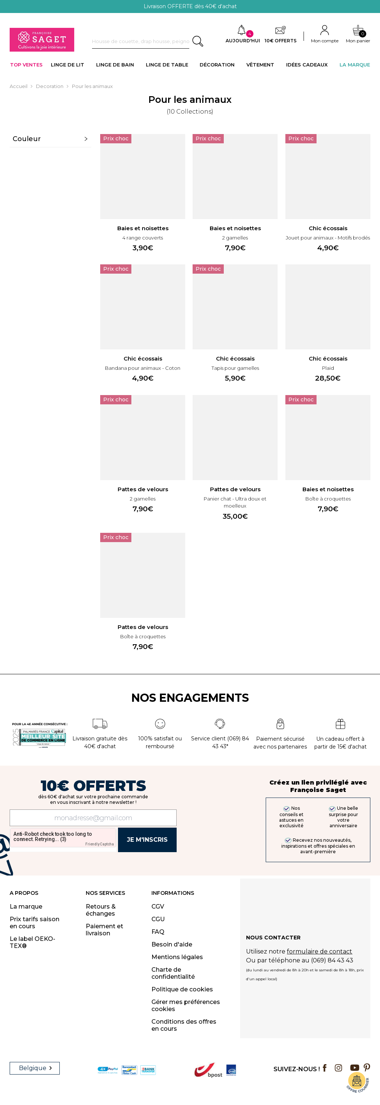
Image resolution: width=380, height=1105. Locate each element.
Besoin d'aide (171, 944)
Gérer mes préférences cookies (185, 1005)
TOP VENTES (26, 65)
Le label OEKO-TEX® (32, 942)
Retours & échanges (101, 910)
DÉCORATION (217, 65)
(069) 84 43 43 (332, 960)
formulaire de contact (319, 951)
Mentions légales (177, 957)
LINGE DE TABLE (167, 65)
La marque (26, 906)
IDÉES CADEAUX (307, 65)
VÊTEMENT (260, 65)
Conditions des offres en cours (183, 1025)
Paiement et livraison (104, 930)
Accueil (18, 86)
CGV (157, 906)
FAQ (157, 931)
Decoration (49, 86)
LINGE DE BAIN (115, 65)
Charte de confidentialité (173, 973)
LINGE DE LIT (67, 65)
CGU (158, 919)
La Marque (355, 65)
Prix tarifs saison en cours (34, 923)
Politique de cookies (182, 989)
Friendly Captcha (99, 844)
